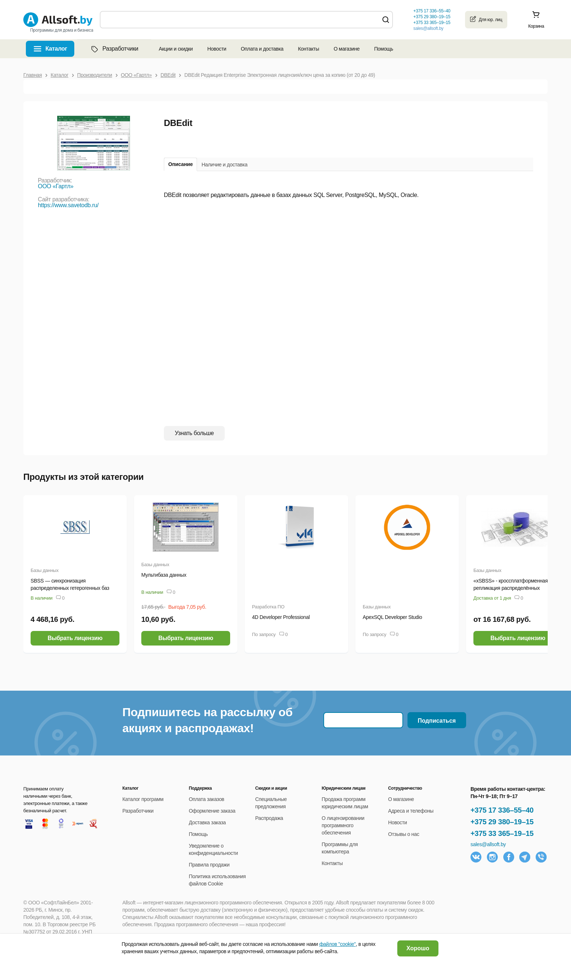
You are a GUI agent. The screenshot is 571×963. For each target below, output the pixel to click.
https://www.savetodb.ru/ (68, 205)
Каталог (56, 49)
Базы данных (45, 570)
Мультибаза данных (163, 575)
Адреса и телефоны (411, 811)
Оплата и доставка (262, 49)
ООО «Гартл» (56, 186)
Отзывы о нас (404, 834)
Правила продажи (209, 865)
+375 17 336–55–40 (501, 810)
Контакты (308, 49)
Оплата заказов (206, 799)
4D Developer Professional (281, 617)
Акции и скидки (176, 49)
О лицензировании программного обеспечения (343, 825)
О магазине (346, 49)
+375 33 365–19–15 (501, 833)
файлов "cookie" (337, 944)
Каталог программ (143, 799)
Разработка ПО (268, 606)
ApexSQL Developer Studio (392, 617)
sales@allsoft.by (428, 28)
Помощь (383, 49)
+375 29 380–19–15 (501, 822)
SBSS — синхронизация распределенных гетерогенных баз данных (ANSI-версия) (70, 588)
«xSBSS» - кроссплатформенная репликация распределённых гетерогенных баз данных (510, 588)
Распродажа (269, 818)
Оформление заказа (212, 811)
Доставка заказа (207, 822)
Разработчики (114, 48)
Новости (216, 49)
